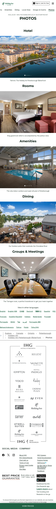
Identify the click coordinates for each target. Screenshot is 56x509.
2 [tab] (26, 76)
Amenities (8, 10)
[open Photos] (48, 338)
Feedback (40, 471)
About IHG (23, 455)
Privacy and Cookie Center (26, 466)
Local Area (26, 10)
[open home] (1, 335)
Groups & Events (39, 10)
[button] (53, 3)
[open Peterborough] (45, 333)
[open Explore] (9, 333)
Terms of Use (24, 463)
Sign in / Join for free (41, 3)
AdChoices (41, 463)
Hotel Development (44, 458)
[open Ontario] (31, 333)
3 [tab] (28, 76)
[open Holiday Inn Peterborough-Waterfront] (24, 338)
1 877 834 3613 (28, 477)
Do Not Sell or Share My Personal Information (44, 467)
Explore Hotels (42, 460)
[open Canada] (19, 333)
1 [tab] (25, 76)
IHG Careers (41, 455)
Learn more (42, 489)
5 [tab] (31, 75)
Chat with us (23, 460)
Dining (17, 10)
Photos (51, 10)
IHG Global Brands (25, 458)
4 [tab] (30, 75)
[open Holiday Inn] (13, 336)
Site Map (22, 469)
